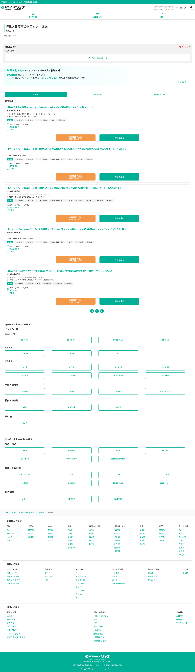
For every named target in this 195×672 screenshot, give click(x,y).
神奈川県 (10, 533)
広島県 (142, 529)
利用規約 (76, 665)
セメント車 (165, 375)
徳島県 (162, 537)
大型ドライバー (25, 340)
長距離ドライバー (165, 483)
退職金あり (165, 450)
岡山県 (142, 533)
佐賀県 (181, 551)
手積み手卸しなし (25, 475)
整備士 (25, 407)
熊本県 (181, 533)
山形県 (117, 533)
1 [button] (97, 311)
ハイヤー (71, 353)
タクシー (25, 353)
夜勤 (71, 475)
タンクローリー (118, 375)
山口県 (142, 537)
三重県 (50, 540)
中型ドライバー (72, 340)
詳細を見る (119, 137)
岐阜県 (50, 533)
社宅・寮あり (25, 459)
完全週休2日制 (118, 499)
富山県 (92, 537)
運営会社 (99, 665)
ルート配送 (165, 475)
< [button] (92, 311)
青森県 (117, 547)
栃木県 (31, 533)
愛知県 (50, 529)
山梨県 (92, 529)
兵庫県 (70, 533)
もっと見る (182, 82)
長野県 (92, 544)
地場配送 (25, 483)
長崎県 (181, 547)
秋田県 (117, 537)
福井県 (92, 540)
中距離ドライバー (118, 483)
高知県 (162, 540)
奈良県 (70, 544)
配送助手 (118, 407)
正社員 (11, 129)
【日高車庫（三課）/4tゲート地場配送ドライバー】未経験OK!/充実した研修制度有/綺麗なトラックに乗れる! (59, 270)
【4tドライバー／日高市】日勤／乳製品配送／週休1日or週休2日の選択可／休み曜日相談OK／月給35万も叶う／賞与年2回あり (68, 229)
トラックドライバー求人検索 (22, 512)
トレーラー (24, 367)
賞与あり (118, 450)
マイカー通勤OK (71, 459)
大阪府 (70, 529)
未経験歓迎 (71, 450)
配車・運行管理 (165, 391)
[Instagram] (177, 8)
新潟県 (92, 533)
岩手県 (117, 544)
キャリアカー (71, 367)
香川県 (162, 533)
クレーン (25, 375)
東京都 (9, 529)
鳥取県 (142, 540)
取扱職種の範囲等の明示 (113, 665)
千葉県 (9, 540)
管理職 (72, 391)
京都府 (70, 537)
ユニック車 (71, 375)
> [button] (102, 311)
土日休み (25, 499)
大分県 (181, 540)
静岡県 (50, 537)
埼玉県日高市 (14, 127)
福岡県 (181, 529)
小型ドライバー (165, 340)
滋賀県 (70, 540)
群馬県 (31, 529)
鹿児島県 (182, 537)
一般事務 (25, 391)
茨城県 (31, 537)
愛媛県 (162, 529)
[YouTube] (181, 8)
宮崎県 (181, 544)
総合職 (118, 391)
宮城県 (117, 540)
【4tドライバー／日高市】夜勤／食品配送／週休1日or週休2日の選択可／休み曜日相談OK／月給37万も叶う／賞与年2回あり (66, 148)
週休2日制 (71, 499)
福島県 (117, 529)
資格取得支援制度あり (118, 459)
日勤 (118, 475)
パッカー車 (165, 367)
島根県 (142, 544)
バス (118, 353)
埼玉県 (41, 512)
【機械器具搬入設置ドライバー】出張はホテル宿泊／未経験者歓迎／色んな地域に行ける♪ (50, 107)
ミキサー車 (118, 367)
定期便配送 (71, 483)
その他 (25, 423)
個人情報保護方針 (87, 665)
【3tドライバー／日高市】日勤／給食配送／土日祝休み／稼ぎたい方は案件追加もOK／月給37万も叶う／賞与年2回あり (64, 187)
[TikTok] (185, 8)
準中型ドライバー (118, 340)
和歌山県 (71, 547)
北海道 (117, 551)
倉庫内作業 (71, 407)
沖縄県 (181, 554)
